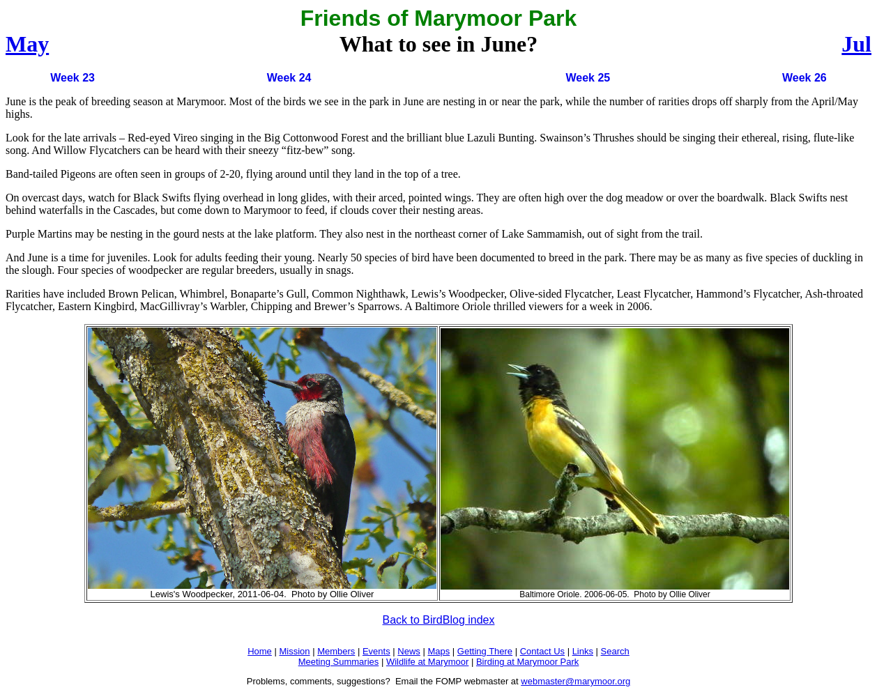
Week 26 (804, 78)
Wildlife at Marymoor (427, 661)
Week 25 (587, 78)
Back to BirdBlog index (439, 620)
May (27, 43)
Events (376, 651)
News (408, 651)
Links (582, 651)
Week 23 (72, 78)
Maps (438, 651)
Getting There (484, 651)
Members (336, 651)
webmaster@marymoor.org (575, 681)
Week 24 (289, 78)
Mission (294, 651)
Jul (856, 43)
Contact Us (542, 651)
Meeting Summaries (338, 661)
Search (615, 651)
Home (259, 651)
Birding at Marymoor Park (527, 661)
